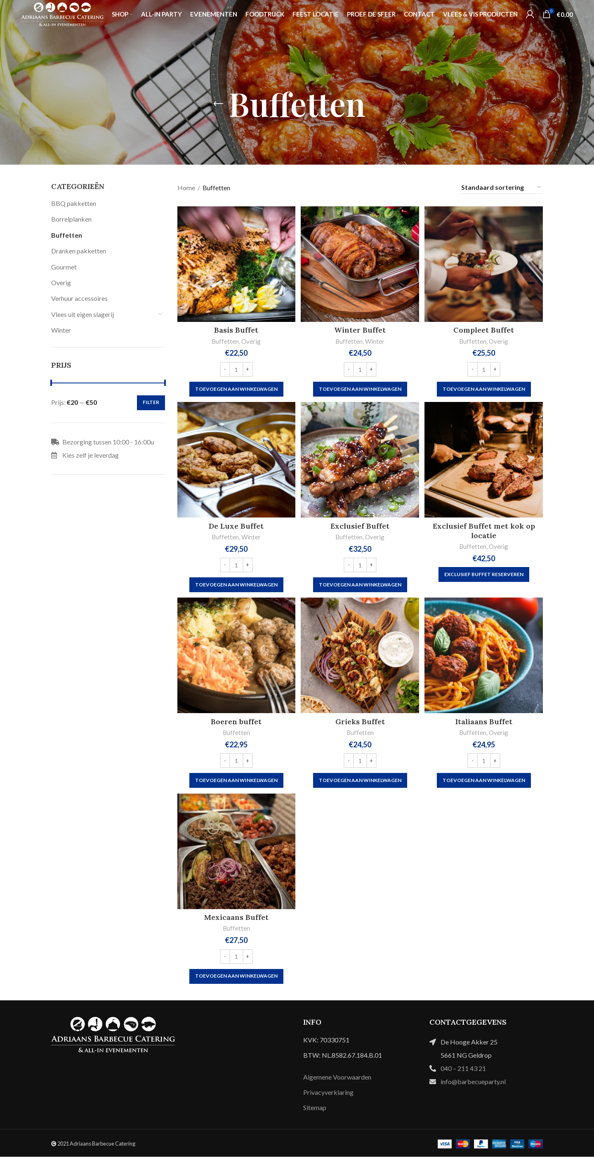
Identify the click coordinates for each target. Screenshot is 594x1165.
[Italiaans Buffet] (485, 661)
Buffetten (66, 235)
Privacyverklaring (328, 1100)
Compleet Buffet (484, 330)
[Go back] (218, 104)
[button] (236, 389)
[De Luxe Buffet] (235, 462)
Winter (61, 330)
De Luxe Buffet (235, 528)
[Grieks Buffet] (360, 661)
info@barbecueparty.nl (473, 1090)
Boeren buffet (235, 727)
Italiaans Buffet (484, 727)
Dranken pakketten (78, 251)
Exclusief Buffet (359, 528)
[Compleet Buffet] (485, 264)
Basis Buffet (235, 330)
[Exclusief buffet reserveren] (484, 577)
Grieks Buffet (360, 727)
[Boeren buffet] (235, 661)
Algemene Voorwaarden (337, 1085)
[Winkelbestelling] (501, 187)
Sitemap (314, 1116)
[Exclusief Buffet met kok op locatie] (485, 462)
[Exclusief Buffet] (360, 462)
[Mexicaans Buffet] (235, 859)
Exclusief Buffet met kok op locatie (485, 533)
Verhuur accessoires (79, 298)
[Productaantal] (235, 369)
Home (186, 187)
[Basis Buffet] (235, 264)
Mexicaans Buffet (235, 925)
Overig (61, 282)
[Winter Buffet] (360, 264)
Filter (151, 402)
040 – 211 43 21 (463, 1076)
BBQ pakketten (73, 203)
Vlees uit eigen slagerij (82, 314)
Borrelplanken (71, 219)
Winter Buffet (360, 330)
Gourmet (64, 267)
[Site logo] (62, 21)
